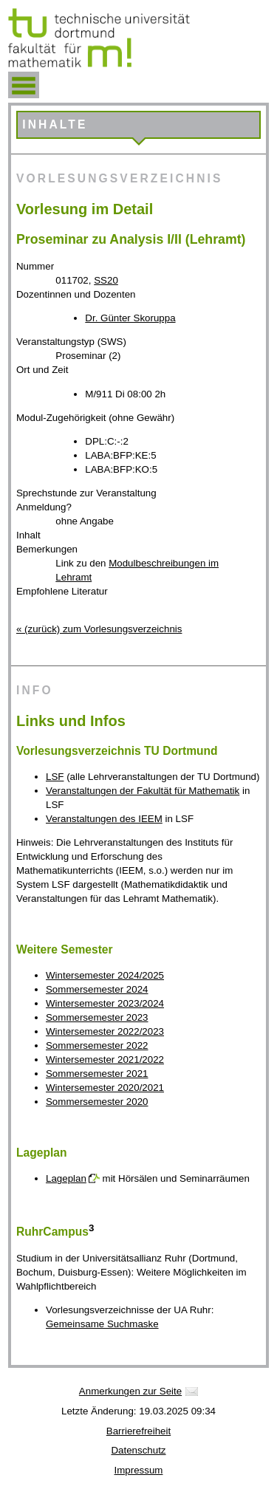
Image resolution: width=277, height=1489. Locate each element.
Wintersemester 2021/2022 (105, 1059)
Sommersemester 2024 (97, 989)
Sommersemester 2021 (97, 1073)
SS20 (106, 280)
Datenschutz (138, 1450)
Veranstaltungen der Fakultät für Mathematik (142, 790)
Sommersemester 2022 (97, 1045)
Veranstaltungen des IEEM (104, 818)
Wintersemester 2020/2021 (105, 1087)
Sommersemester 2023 (97, 1017)
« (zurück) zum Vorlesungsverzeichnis (99, 628)
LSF (55, 776)
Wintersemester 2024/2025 (105, 975)
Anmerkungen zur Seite (130, 1391)
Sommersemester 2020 (97, 1101)
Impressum (138, 1470)
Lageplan (66, 1178)
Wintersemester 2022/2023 (105, 1031)
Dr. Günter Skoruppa (130, 318)
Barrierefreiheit (138, 1431)
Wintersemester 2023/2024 (105, 1003)
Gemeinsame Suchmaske (102, 1323)
